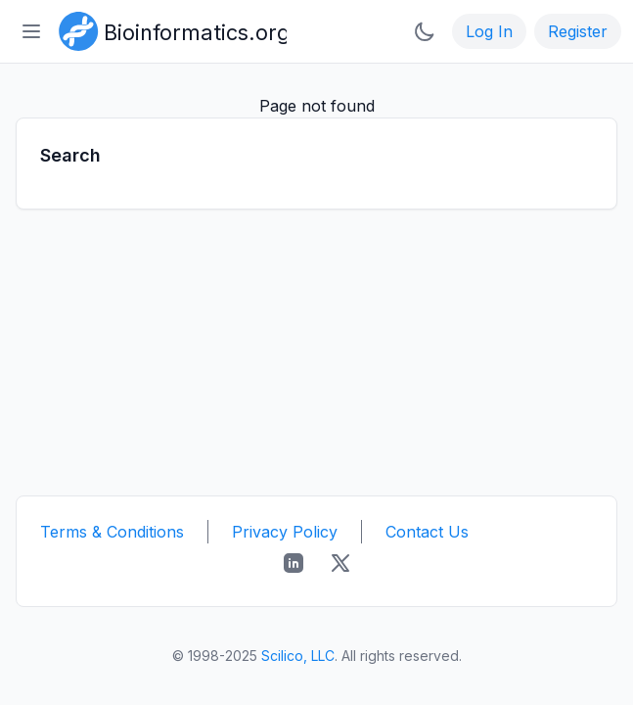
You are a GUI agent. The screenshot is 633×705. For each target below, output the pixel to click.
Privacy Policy (285, 531)
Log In (489, 31)
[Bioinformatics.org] (169, 29)
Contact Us (427, 531)
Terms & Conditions (112, 531)
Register (578, 31)
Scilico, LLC (298, 655)
